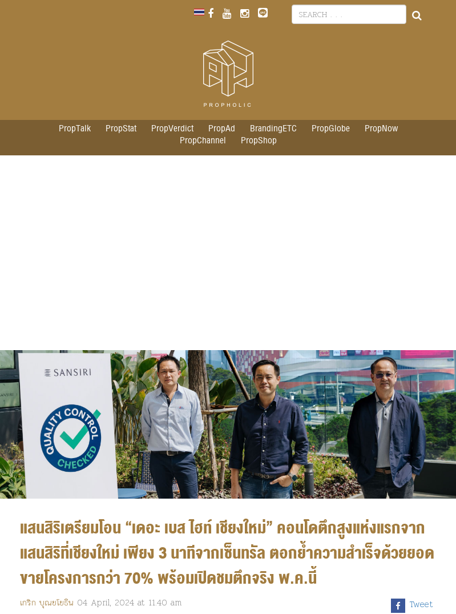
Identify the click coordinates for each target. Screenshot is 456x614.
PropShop (259, 141)
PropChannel (203, 141)
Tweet (421, 604)
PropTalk (75, 129)
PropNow (381, 129)
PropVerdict (172, 129)
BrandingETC (273, 129)
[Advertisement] (228, 259)
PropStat (121, 129)
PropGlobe (331, 129)
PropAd (221, 129)
